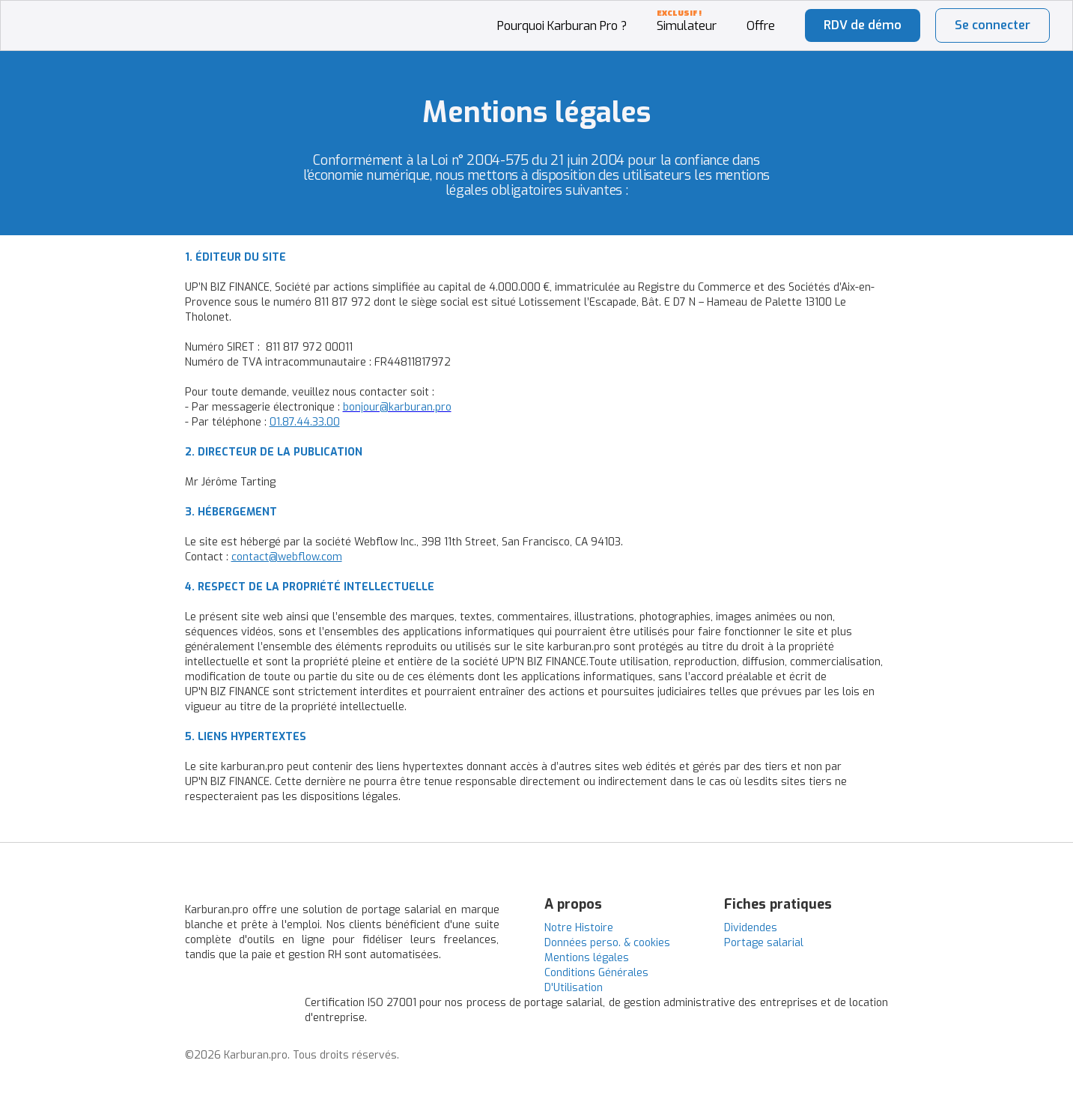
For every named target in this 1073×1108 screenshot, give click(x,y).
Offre (761, 26)
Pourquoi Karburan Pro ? (562, 26)
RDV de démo (863, 25)
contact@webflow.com (286, 557)
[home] (77, 8)
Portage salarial (763, 943)
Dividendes (750, 928)
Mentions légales (586, 958)
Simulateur (687, 26)
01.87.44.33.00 (305, 422)
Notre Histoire (578, 928)
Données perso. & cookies (607, 943)
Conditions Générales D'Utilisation (596, 980)
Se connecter (992, 25)
